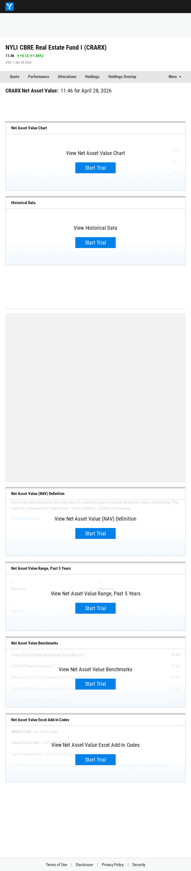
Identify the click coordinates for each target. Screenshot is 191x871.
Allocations (67, 76)
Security (138, 864)
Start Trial (95, 168)
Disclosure (84, 864)
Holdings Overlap (122, 76)
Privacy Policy (113, 864)
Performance (38, 76)
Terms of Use (56, 864)
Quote (14, 76)
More (173, 76)
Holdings (92, 76)
